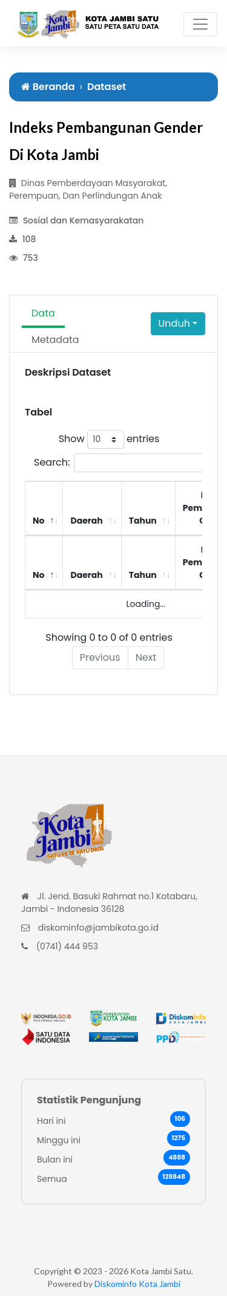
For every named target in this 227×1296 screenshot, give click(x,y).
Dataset (106, 87)
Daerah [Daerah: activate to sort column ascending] (86, 521)
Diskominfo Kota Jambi (137, 1283)
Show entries (109, 439)
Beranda (48, 87)
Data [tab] (43, 313)
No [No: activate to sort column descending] (38, 521)
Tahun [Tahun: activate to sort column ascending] (143, 521)
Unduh (174, 323)
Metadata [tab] (55, 340)
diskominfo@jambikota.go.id (98, 928)
